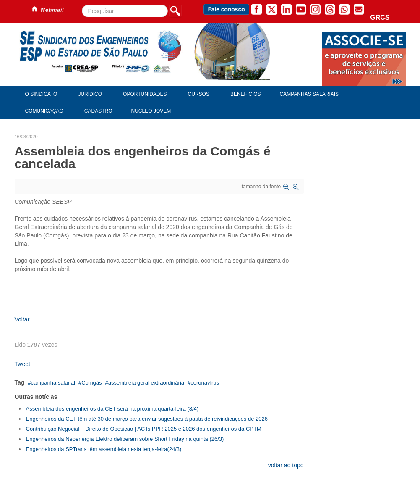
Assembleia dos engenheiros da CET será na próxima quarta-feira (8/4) (112, 409)
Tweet (22, 364)
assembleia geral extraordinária (146, 382)
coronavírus (204, 382)
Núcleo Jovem (151, 111)
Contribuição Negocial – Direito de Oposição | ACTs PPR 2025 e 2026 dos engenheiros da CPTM (143, 429)
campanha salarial (53, 382)
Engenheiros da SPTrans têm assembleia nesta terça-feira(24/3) (104, 449)
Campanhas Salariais (309, 94)
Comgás (91, 382)
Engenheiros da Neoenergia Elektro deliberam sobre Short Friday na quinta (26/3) (125, 439)
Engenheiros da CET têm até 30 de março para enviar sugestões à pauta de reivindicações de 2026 (147, 419)
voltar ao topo (286, 465)
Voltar (22, 319)
